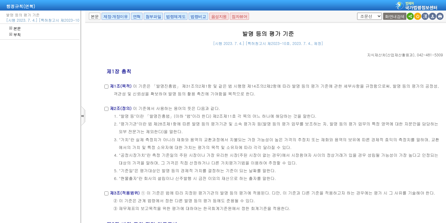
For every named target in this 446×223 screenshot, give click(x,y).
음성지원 (219, 16)
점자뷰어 (239, 16)
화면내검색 (394, 16)
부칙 (15, 34)
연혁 (137, 16)
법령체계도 (176, 16)
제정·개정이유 (115, 16)
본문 (15, 28)
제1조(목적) (120, 86)
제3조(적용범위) (125, 193)
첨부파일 (153, 16)
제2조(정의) (120, 108)
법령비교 (198, 16)
